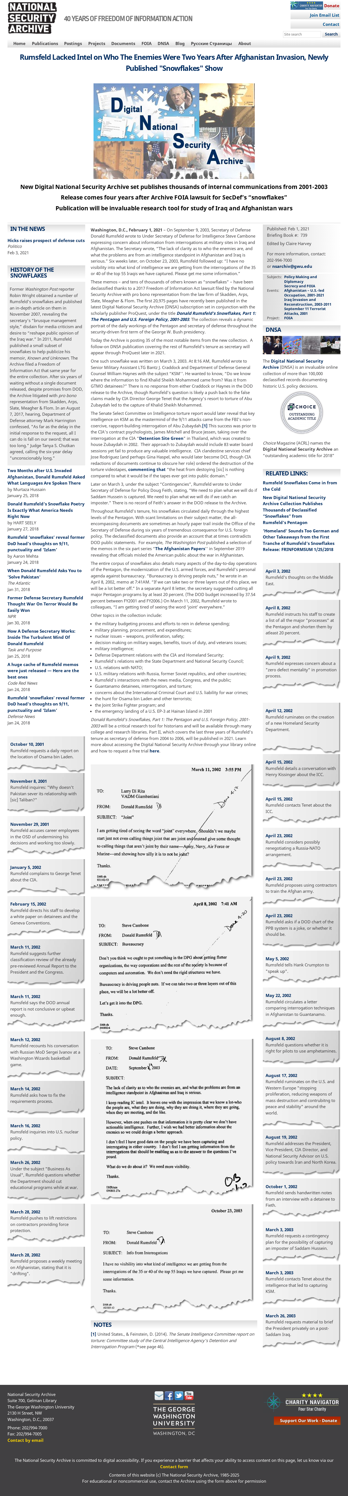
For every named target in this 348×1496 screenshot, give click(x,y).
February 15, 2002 (28, 904)
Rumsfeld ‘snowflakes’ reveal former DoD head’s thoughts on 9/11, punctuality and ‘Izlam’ (46, 543)
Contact (331, 24)
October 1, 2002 (281, 1186)
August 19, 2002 (281, 1137)
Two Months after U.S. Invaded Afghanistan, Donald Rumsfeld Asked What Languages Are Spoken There (46, 477)
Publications (45, 43)
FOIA (147, 43)
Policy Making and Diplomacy (300, 279)
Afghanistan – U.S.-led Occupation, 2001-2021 (304, 292)
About (244, 43)
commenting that (147, 469)
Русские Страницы (211, 43)
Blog (180, 43)
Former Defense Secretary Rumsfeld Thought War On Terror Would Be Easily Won (45, 604)
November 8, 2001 (28, 781)
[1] (205, 425)
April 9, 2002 (278, 657)
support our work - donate (308, 1420)
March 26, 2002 (25, 1162)
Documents (123, 43)
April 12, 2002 (279, 710)
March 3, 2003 (279, 1229)
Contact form (174, 1466)
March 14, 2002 (25, 1088)
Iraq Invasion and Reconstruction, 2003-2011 (307, 301)
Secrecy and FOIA (299, 285)
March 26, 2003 (281, 1315)
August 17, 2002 (281, 1075)
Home (19, 43)
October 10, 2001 (27, 744)
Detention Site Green (161, 438)
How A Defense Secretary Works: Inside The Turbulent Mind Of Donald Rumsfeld (41, 637)
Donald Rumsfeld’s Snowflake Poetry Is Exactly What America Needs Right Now (46, 510)
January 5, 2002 (25, 867)
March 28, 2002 (25, 1212)
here (154, 751)
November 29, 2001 (29, 824)
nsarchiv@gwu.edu (292, 266)
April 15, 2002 (279, 762)
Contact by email (25, 1440)
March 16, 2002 (25, 1125)
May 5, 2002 (277, 958)
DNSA (163, 43)
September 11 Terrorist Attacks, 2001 (305, 311)
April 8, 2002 (278, 607)
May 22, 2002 (278, 995)
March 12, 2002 (25, 1039)
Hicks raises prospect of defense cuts (46, 240)
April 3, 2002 (278, 571)
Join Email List (324, 15)
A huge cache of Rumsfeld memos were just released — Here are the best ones (43, 671)
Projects (96, 43)
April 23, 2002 (279, 835)
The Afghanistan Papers (180, 548)
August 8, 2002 (280, 1038)
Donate (331, 5)
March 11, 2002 (25, 947)
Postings (73, 43)
